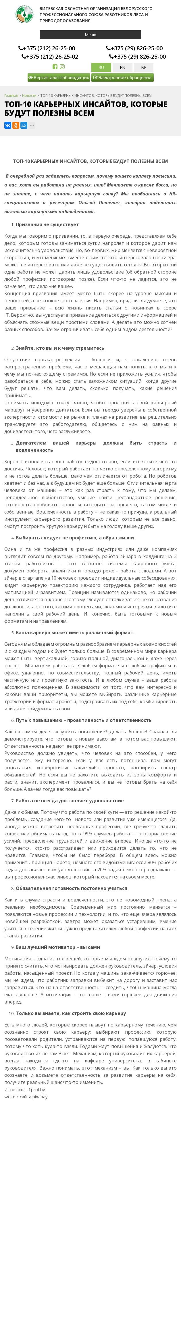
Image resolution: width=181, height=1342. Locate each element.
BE (143, 67)
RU (101, 67)
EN (122, 67)
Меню (90, 34)
